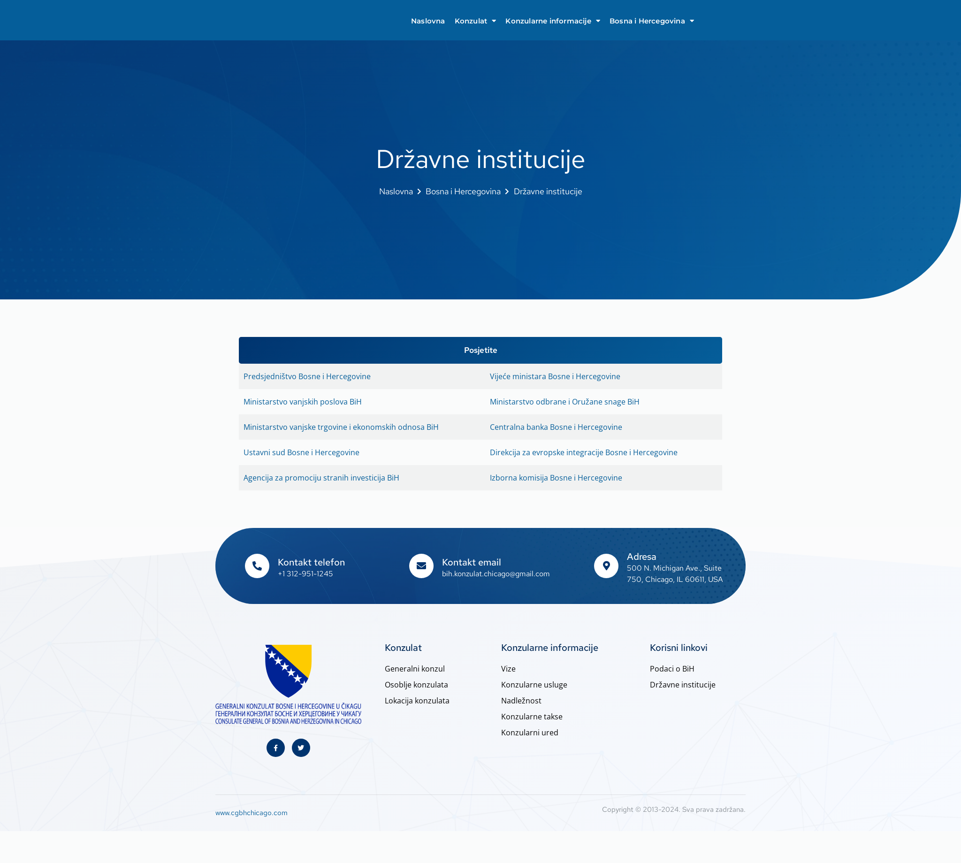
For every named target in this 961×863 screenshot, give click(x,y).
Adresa (641, 557)
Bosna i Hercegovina (652, 21)
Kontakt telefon (311, 563)
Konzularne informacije (552, 21)
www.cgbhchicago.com (251, 813)
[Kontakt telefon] (257, 566)
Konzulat (475, 21)
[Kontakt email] (421, 566)
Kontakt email (471, 563)
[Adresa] (606, 566)
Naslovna (428, 20)
